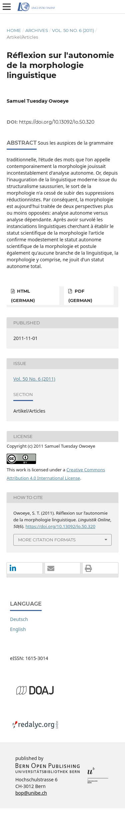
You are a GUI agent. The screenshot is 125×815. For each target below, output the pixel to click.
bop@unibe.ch (31, 793)
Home (14, 30)
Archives (36, 30)
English (18, 629)
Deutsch (19, 619)
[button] (24, 568)
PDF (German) (80, 295)
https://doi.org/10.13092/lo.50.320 (56, 122)
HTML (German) (23, 295)
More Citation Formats (47, 539)
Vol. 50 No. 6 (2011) (73, 30)
